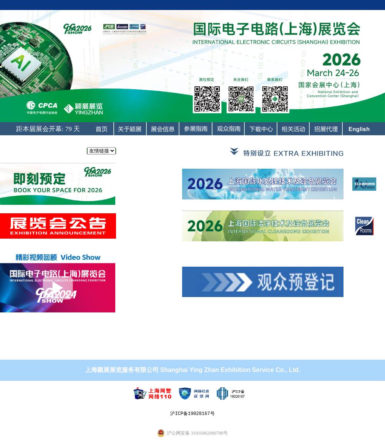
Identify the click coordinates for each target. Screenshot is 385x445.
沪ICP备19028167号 (192, 413)
